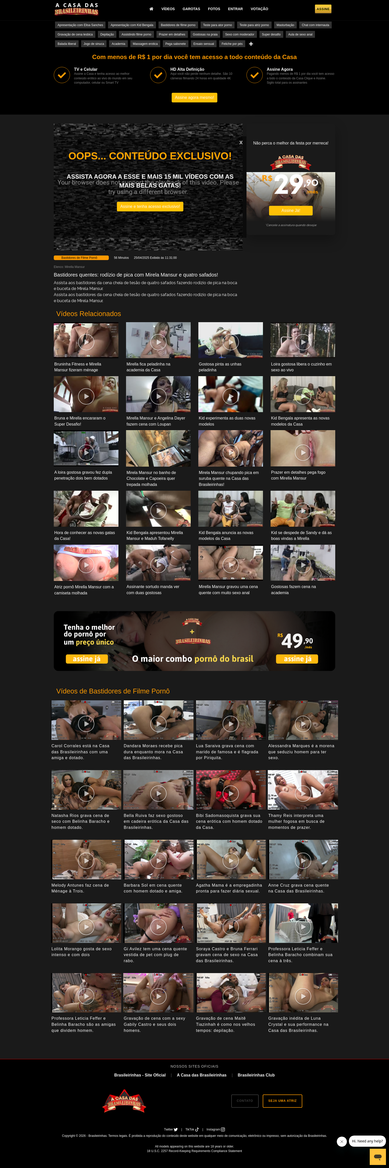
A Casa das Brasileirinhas (201, 1075)
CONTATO (245, 1101)
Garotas (191, 9)
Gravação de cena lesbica (75, 34)
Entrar (235, 9)
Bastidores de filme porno (178, 25)
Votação (259, 9)
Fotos (214, 9)
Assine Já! (290, 210)
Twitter (171, 1129)
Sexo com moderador (239, 34)
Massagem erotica (145, 44)
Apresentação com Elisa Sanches (80, 25)
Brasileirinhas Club (256, 1075)
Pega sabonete (175, 44)
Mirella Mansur (75, 267)
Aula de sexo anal (300, 34)
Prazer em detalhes (172, 34)
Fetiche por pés (232, 44)
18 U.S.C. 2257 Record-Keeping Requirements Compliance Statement (194, 1151)
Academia (118, 44)
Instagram (216, 1129)
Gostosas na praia (205, 34)
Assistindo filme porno (136, 34)
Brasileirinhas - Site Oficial (140, 1075)
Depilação (107, 34)
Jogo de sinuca (94, 44)
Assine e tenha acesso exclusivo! (150, 206)
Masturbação (285, 25)
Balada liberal (67, 44)
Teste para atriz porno (254, 25)
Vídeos (168, 9)
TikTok (192, 1129)
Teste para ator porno (217, 25)
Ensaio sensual (203, 44)
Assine (323, 9)
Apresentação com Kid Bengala (132, 25)
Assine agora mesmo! (194, 97)
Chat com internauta (315, 25)
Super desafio (271, 34)
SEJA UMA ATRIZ (282, 1101)
